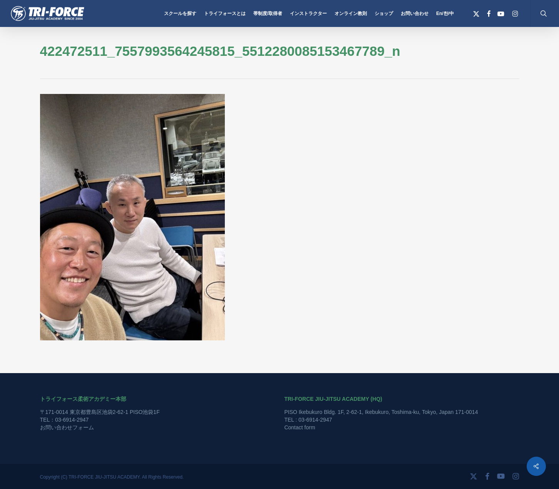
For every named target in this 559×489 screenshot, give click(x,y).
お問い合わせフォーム (67, 427)
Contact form (299, 427)
